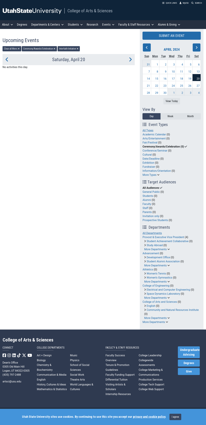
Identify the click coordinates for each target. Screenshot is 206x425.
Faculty (146, 204)
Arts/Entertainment (154, 138)
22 (156, 85)
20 (198, 78)
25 (181, 85)
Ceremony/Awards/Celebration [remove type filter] (39, 48)
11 (181, 71)
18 (181, 78)
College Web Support (151, 389)
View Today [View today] (172, 101)
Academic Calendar (154, 134)
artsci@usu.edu (12, 381)
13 (198, 71)
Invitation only (150, 216)
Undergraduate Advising (190, 352)
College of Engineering (155, 285)
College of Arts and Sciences (159, 301)
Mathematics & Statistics (52, 389)
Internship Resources (118, 394)
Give (189, 371)
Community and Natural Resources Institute (173, 310)
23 (164, 85)
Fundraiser (148, 166)
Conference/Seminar (154, 150)
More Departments (155, 249)
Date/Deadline (151, 158)
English (151, 305)
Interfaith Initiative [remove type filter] (68, 48)
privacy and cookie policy (149, 417)
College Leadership (150, 355)
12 (189, 71)
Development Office (158, 257)
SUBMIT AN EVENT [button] (171, 36)
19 (189, 78)
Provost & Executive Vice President (163, 237)
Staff (145, 208)
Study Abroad (155, 245)
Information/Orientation (156, 170)
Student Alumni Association (163, 261)
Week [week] (170, 116)
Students (147, 196)
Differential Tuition (116, 379)
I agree (175, 416)
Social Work (77, 374)
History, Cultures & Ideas (51, 384)
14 (148, 78)
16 (164, 78)
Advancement (150, 253)
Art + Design (44, 355)
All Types (147, 130)
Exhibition (148, 162)
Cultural (147, 154)
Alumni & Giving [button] (169, 24)
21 (148, 85)
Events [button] (108, 24)
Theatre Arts (77, 379)
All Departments (152, 233)
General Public (151, 191)
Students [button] (75, 24)
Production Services (151, 379)
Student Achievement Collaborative (167, 241)
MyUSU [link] (184, 3)
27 (198, 85)
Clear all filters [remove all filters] (12, 48)
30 (164, 92)
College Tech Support (151, 384)
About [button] (7, 24)
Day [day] (152, 116)
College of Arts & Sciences (90, 10)
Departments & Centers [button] (47, 24)
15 (156, 78)
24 (173, 85)
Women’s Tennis (156, 273)
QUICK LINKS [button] (169, 3)
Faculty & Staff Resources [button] (136, 24)
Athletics (147, 269)
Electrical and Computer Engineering (168, 289)
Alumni (146, 200)
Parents (147, 212)
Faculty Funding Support (120, 374)
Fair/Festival (149, 142)
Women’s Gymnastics (159, 277)
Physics (74, 360)
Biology (41, 360)
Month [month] (190, 116)
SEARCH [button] (196, 3)
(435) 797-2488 (12, 374)
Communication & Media (51, 374)
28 (148, 92)
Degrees (22, 24)
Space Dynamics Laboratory (163, 293)
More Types (149, 174)
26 (189, 85)
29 (156, 92)
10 (173, 71)
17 (173, 78)
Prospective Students (155, 220)
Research (92, 24)
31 (148, 64)
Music (73, 355)
